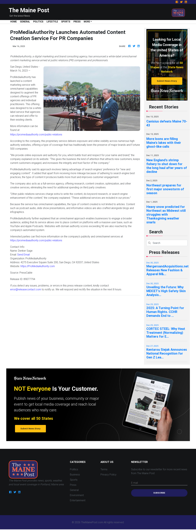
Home (14, 21)
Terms (103, 469)
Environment (77, 495)
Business (75, 474)
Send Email (23, 254)
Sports (65, 21)
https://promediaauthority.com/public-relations (36, 134)
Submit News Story (167, 81)
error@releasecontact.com (25, 289)
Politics (38, 21)
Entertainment (77, 500)
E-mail (134, 482)
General (25, 21)
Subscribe (159, 492)
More (87, 21)
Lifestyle (52, 21)
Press (77, 21)
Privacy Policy (108, 474)
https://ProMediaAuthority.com (37, 266)
